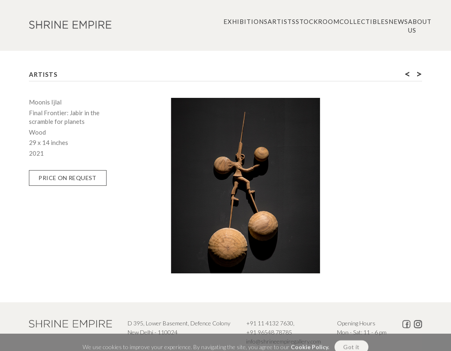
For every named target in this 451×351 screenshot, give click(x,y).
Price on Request (67, 177)
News (398, 21)
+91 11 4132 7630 (269, 323)
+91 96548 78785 (269, 332)
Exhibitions (245, 21)
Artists (282, 21)
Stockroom (317, 21)
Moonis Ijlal (45, 102)
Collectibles (364, 21)
